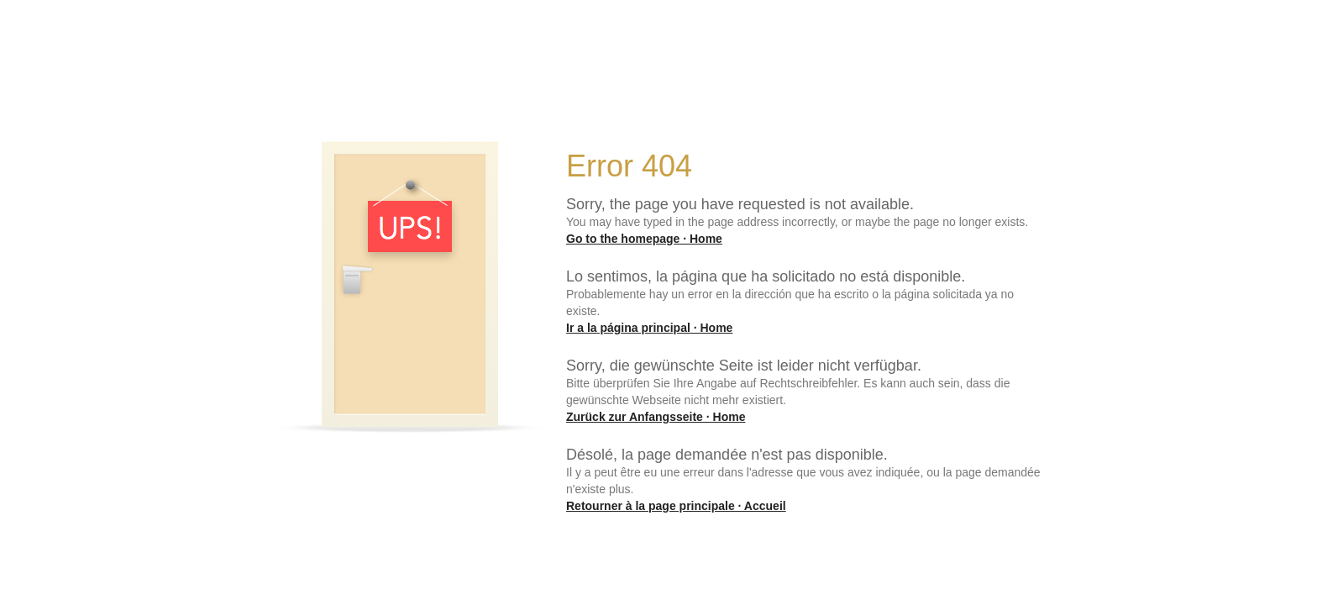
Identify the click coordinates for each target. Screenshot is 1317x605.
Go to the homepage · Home (644, 238)
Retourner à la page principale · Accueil (676, 506)
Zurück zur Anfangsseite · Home (655, 417)
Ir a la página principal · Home (649, 327)
